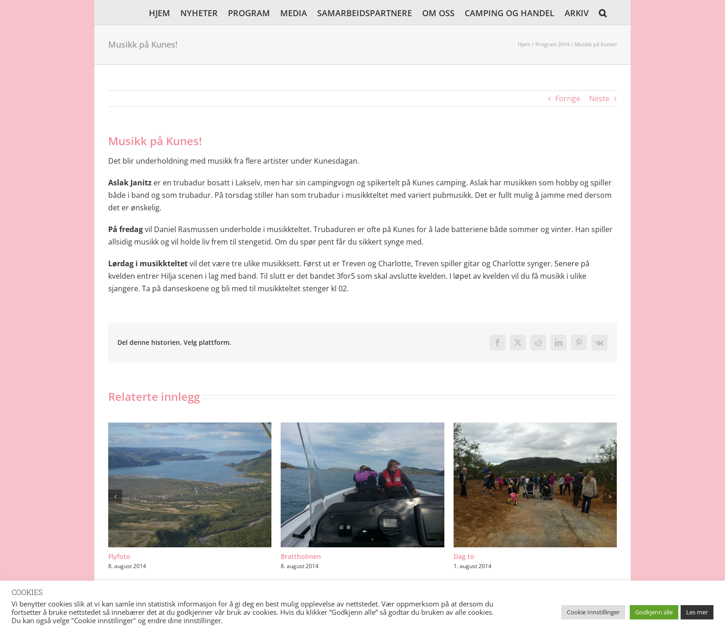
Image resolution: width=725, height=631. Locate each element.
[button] (603, 12)
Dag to (464, 556)
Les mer (697, 612)
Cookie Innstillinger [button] (593, 612)
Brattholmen (301, 556)
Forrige (567, 98)
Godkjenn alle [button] (654, 612)
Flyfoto (119, 556)
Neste (599, 98)
